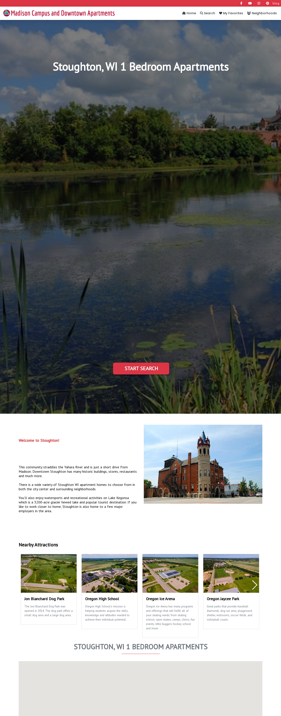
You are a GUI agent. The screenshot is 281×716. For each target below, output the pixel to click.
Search (207, 13)
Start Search (141, 368)
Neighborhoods (262, 13)
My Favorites (231, 13)
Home (189, 13)
